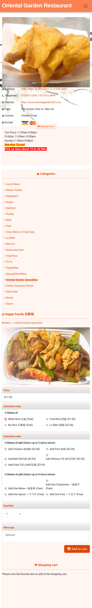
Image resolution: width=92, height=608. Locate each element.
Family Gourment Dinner (19, 285)
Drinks (9, 297)
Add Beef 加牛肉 (22, 458)
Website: (8, 102)
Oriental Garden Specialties (22, 279)
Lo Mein (10, 237)
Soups (9, 202)
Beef (8, 219)
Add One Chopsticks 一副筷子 (63, 486)
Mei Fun (10, 243)
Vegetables (12, 267)
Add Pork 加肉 (62, 449)
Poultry (10, 214)
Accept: (8, 122)
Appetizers (12, 196)
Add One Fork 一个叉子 (66, 494)
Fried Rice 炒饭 (62, 419)
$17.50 (8, 397)
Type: (6, 109)
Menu (6, 323)
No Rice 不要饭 (20, 425)
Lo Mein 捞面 (61, 425)
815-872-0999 (47, 95)
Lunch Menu (13, 184)
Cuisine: (8, 115)
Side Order (12, 291)
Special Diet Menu (16, 273)
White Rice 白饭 (20, 419)
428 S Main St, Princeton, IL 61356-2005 (44, 89)
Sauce (9, 303)
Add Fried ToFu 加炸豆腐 (26, 464)
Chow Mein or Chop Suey (20, 231)
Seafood (11, 208)
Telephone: (9, 95)
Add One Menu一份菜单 (25, 488)
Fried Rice (11, 255)
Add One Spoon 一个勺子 (26, 494)
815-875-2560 (29, 95)
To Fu (9, 261)
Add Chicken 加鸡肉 (24, 449)
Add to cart (77, 549)
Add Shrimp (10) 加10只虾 (65, 458)
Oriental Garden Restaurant (37, 5)
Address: (8, 89)
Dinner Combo (14, 190)
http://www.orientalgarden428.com (41, 102)
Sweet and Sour (15, 249)
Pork (8, 226)
